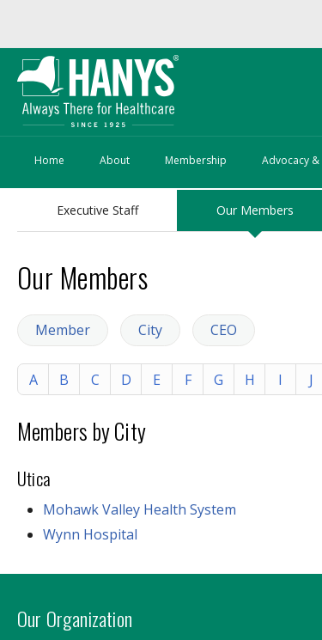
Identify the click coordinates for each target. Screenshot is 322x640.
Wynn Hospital (90, 534)
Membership (196, 160)
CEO (223, 329)
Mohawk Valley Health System (139, 509)
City (150, 329)
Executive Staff (97, 210)
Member (62, 329)
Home (49, 160)
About (115, 160)
